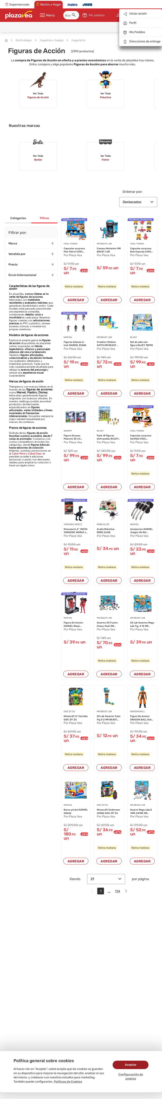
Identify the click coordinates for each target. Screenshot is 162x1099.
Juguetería (76, 40)
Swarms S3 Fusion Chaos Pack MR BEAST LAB (107, 624)
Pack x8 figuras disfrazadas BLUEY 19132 (107, 437)
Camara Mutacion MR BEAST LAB (109, 250)
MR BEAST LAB (104, 244)
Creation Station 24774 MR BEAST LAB (106, 344)
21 (106, 879)
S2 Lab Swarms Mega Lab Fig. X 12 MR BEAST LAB (142, 624)
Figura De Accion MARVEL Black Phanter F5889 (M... (75, 624)
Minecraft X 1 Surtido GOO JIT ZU (76, 718)
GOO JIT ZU (69, 711)
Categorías (18, 218)
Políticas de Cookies (68, 1081)
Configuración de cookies (130, 1076)
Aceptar (130, 1065)
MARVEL (68, 337)
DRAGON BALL (137, 711)
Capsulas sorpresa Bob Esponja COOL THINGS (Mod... (140, 250)
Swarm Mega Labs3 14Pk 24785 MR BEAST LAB (141, 811)
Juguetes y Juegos (49, 40)
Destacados (138, 202)
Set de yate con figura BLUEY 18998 (141, 344)
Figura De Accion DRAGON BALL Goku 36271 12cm (141, 718)
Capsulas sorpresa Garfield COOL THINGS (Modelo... (140, 437)
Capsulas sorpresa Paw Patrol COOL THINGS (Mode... (74, 250)
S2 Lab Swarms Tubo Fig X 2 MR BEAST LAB (108, 718)
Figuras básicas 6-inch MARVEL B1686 (75, 344)
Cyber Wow (19, 453)
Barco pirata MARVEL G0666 (76, 811)
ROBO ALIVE (103, 524)
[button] (74, 15)
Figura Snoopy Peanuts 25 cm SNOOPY (72, 437)
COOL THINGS (70, 244)
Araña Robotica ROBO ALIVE (105, 531)
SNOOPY (68, 431)
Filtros (44, 218)
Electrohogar (21, 40)
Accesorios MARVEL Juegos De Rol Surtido (141, 531)
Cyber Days (35, 453)
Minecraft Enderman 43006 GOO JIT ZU (108, 811)
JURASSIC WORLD (73, 524)
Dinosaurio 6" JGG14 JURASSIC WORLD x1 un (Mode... (75, 531)
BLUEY (133, 337)
